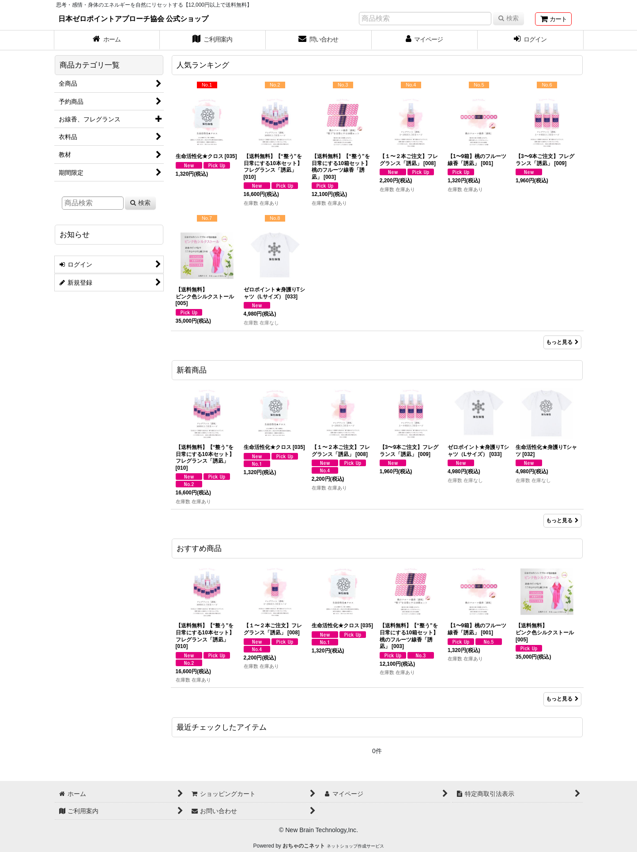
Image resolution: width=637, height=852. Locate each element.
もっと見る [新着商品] (562, 520)
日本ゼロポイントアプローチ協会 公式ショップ (133, 19)
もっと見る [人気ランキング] (562, 342)
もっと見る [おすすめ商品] (562, 699)
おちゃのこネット (304, 846)
